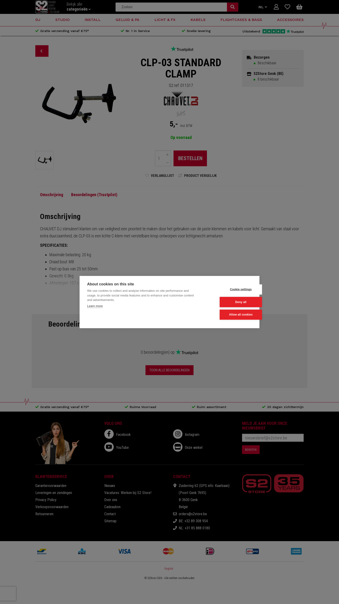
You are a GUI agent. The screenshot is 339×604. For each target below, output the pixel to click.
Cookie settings (228, 289)
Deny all (228, 302)
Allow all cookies (228, 314)
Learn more (95, 306)
